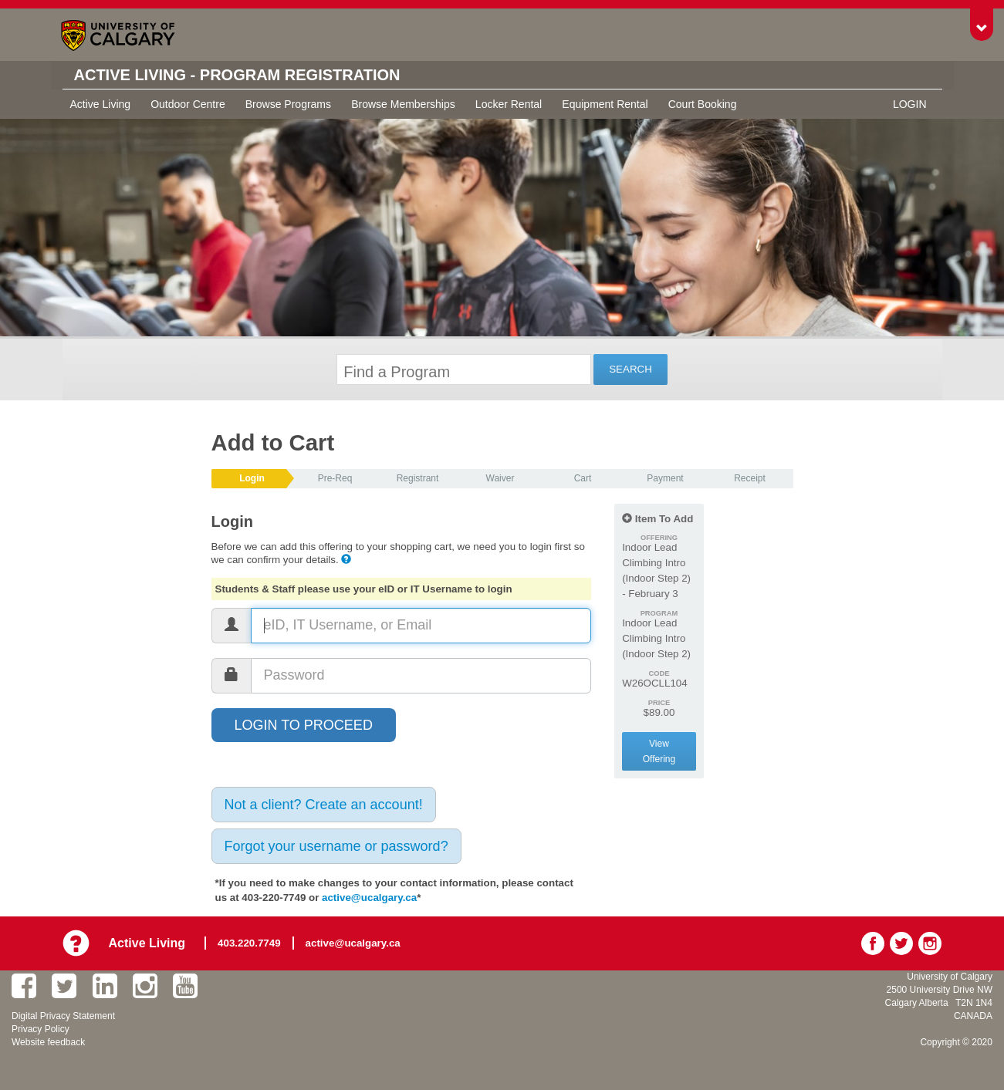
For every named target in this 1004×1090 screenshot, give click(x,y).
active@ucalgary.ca (369, 897)
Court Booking (702, 104)
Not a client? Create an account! (324, 804)
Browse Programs (288, 104)
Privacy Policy (40, 1029)
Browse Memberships (403, 104)
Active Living (100, 104)
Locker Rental (508, 104)
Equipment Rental (604, 104)
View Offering (659, 751)
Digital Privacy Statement (63, 1016)
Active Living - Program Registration (237, 75)
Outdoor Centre (187, 104)
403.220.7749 (249, 943)
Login (910, 104)
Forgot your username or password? (336, 846)
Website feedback (48, 1042)
